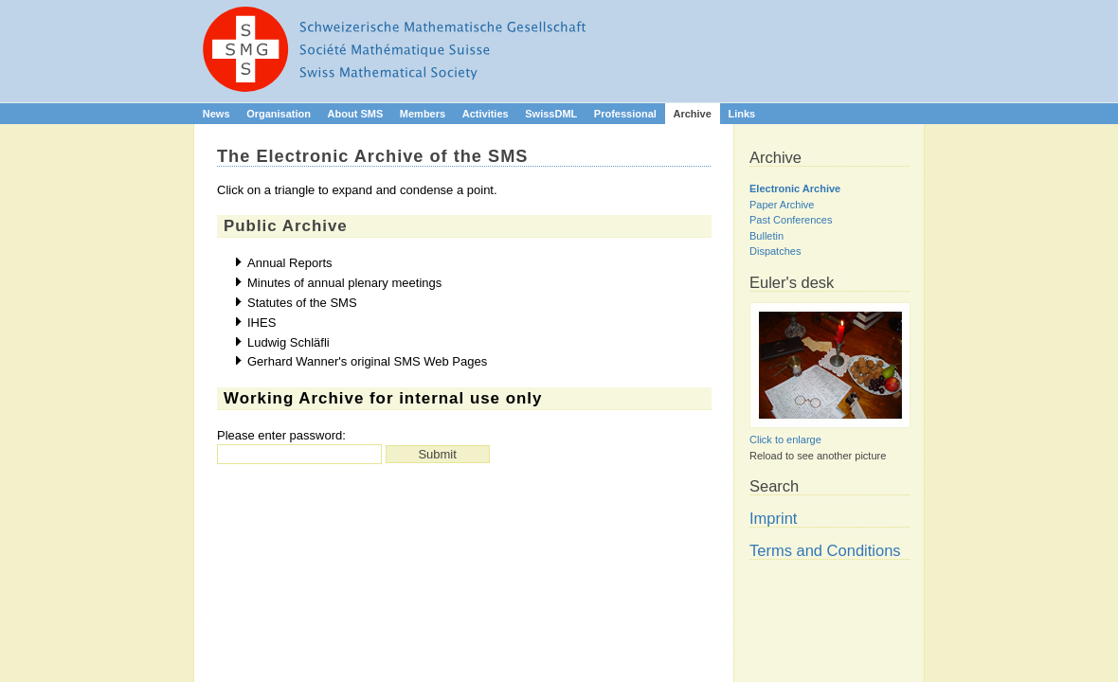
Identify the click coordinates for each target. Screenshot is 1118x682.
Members (422, 113)
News (216, 113)
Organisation (278, 113)
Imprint (773, 518)
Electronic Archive (794, 188)
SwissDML (551, 113)
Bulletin (766, 236)
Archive (692, 113)
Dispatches (775, 251)
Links (741, 113)
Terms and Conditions (825, 550)
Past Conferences (790, 219)
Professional (625, 113)
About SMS (356, 113)
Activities (485, 113)
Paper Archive (781, 204)
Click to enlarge (785, 439)
